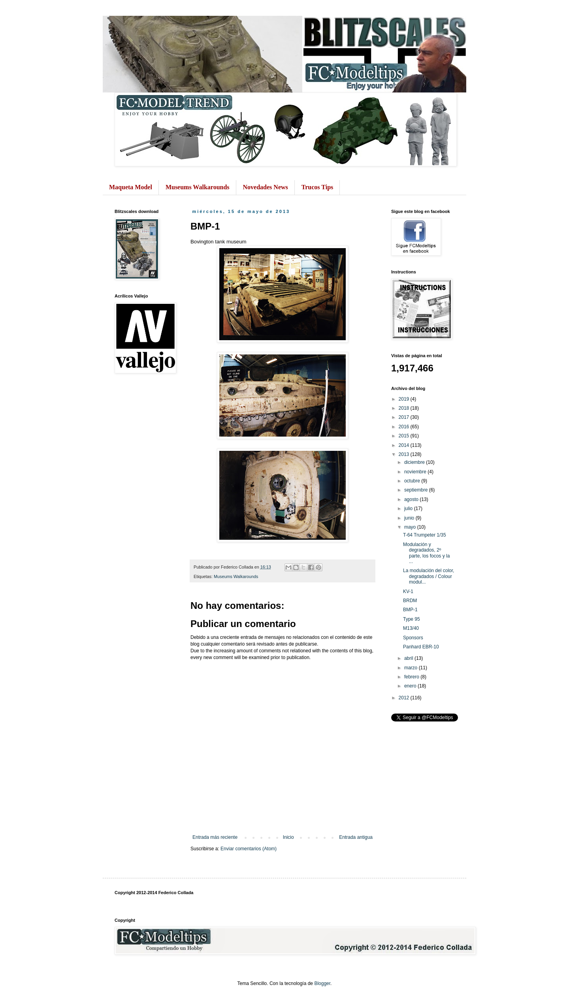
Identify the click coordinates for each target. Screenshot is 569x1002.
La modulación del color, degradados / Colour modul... (428, 576)
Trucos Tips (317, 187)
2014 (405, 445)
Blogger (322, 983)
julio (409, 508)
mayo (410, 527)
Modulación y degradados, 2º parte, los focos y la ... (426, 553)
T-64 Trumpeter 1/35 (424, 535)
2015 (405, 436)
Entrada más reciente (214, 837)
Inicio (288, 837)
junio (410, 518)
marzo (411, 668)
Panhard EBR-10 (421, 647)
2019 (405, 399)
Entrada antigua (356, 837)
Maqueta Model (130, 187)
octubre (412, 481)
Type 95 (411, 619)
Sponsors (413, 637)
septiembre (416, 490)
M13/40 (411, 628)
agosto (412, 499)
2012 (405, 698)
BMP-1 (410, 609)
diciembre (415, 462)
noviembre (416, 472)
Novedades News (265, 187)
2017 (405, 417)
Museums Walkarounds (198, 187)
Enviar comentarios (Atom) (248, 848)
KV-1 (408, 591)
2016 (405, 426)
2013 (405, 454)
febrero (412, 677)
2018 (405, 408)
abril (409, 658)
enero (411, 686)
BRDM (410, 600)
